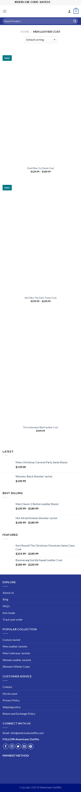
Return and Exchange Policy (19, 713)
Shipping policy (12, 707)
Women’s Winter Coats (16, 666)
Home (25, 31)
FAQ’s (6, 606)
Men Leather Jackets (15, 646)
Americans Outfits (50, 787)
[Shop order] (40, 39)
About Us (8, 592)
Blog (5, 599)
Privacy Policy (11, 700)
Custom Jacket (11, 639)
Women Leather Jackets (17, 660)
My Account (10, 693)
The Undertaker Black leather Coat (40, 427)
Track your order (13, 619)
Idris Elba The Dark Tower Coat (40, 297)
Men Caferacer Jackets (16, 653)
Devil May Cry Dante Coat (40, 168)
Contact (7, 686)
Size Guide (9, 612)
